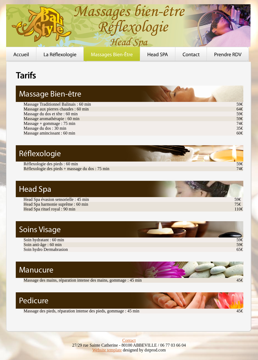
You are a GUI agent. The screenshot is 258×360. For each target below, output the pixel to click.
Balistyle (128, 25)
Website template (107, 350)
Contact (129, 340)
